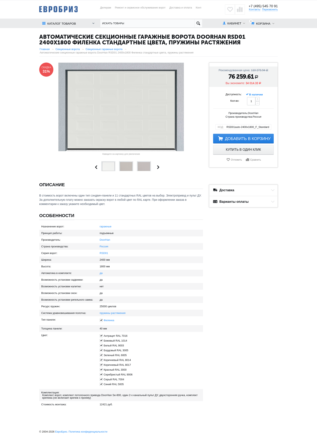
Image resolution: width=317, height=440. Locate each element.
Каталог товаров (61, 23)
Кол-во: (234, 100)
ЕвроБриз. (61, 431)
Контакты (201, 7)
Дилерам (105, 7)
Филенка (109, 320)
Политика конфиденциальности (88, 431)
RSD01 (104, 253)
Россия (104, 246)
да (101, 273)
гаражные (106, 226)
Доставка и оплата (180, 7)
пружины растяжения (113, 313)
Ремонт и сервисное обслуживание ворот (140, 7)
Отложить (236, 159)
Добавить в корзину (248, 138)
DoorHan (105, 239)
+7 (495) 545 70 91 (263, 6)
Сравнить (255, 159)
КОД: (221, 127)
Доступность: (234, 94)
